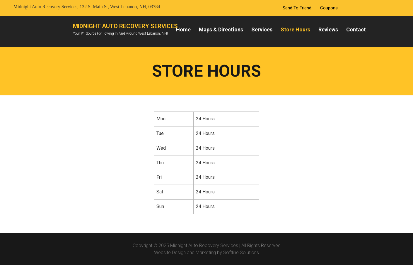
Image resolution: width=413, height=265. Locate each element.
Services (261, 29)
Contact (356, 29)
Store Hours (295, 29)
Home (183, 29)
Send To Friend (297, 8)
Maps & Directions (221, 29)
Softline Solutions (241, 252)
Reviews (328, 29)
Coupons (329, 8)
